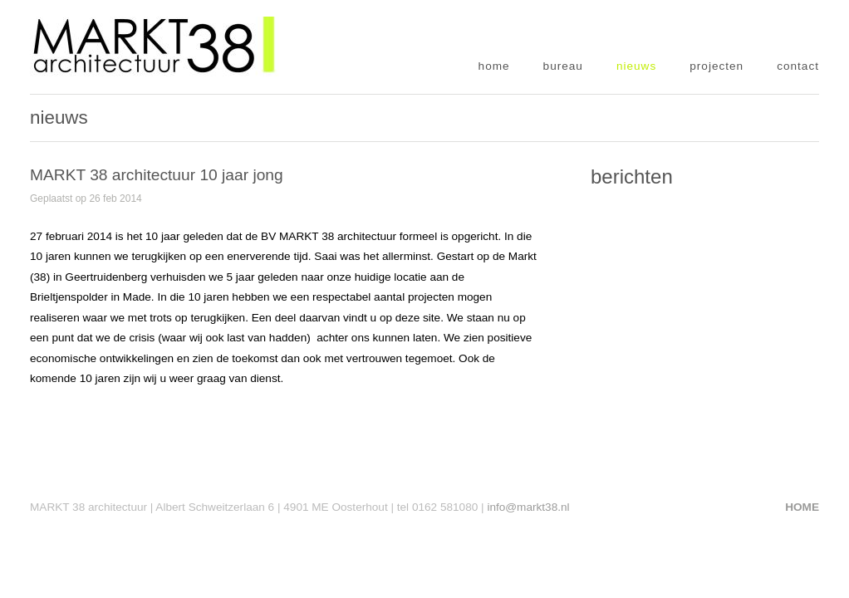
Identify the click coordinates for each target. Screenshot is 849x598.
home (494, 66)
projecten (716, 66)
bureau (563, 66)
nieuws (636, 66)
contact (798, 66)
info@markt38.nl (528, 507)
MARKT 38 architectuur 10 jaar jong (156, 175)
